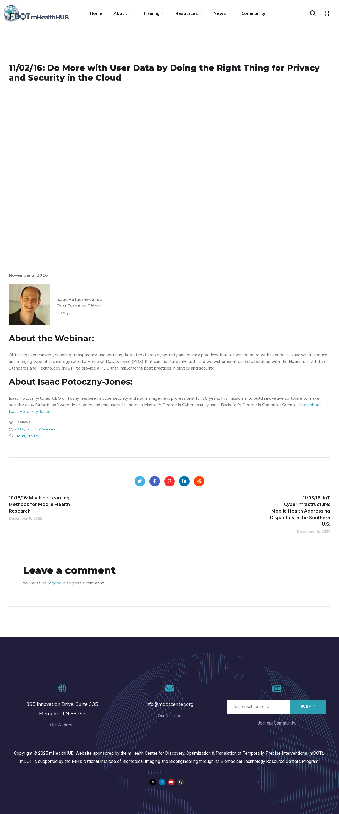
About (120, 13)
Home (96, 13)
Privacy (33, 436)
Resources (186, 13)
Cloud (19, 436)
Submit (308, 706)
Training (151, 13)
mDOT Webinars (40, 429)
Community (253, 13)
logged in (57, 583)
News (219, 13)
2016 (19, 429)
